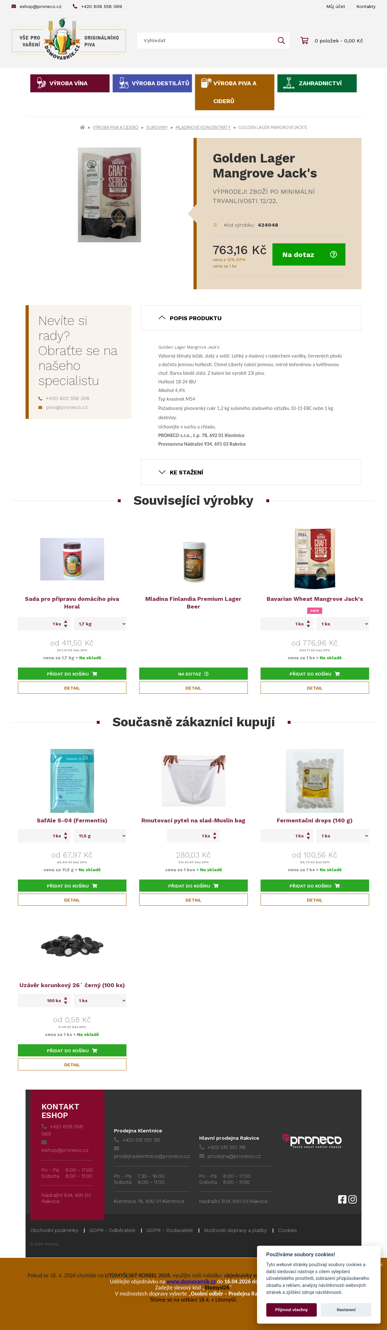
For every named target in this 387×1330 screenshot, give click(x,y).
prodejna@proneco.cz (230, 1156)
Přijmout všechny (291, 1309)
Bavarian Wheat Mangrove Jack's (315, 598)
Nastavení (346, 1309)
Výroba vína (68, 83)
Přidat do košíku (72, 673)
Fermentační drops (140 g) (315, 820)
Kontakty (366, 6)
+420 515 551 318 (222, 1147)
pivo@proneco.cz (63, 407)
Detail (72, 688)
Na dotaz (309, 255)
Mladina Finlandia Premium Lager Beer (193, 602)
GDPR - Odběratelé (112, 1230)
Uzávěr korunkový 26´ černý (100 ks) (72, 985)
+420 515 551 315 (137, 1140)
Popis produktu (196, 318)
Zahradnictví (320, 83)
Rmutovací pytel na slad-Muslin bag (193, 820)
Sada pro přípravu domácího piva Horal (72, 602)
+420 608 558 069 (97, 6)
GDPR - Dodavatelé (170, 1230)
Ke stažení (186, 472)
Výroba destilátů (160, 83)
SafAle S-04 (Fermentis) (72, 820)
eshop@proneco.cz (36, 6)
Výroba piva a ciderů (234, 92)
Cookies (287, 1230)
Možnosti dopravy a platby (235, 1230)
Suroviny (157, 127)
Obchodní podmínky (54, 1230)
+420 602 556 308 (63, 398)
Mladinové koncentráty (203, 127)
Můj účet (335, 6)
